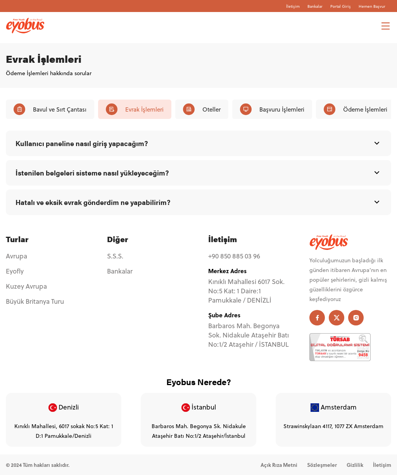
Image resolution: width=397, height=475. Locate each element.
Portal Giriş (340, 6)
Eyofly (15, 271)
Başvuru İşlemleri (272, 109)
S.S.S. (115, 256)
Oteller (202, 109)
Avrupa (16, 256)
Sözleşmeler (322, 464)
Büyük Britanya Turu (35, 301)
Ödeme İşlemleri (355, 109)
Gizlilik (355, 464)
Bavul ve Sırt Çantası (50, 109)
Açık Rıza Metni (279, 464)
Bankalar (315, 6)
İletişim (293, 6)
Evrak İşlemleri (135, 109)
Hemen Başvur (372, 6)
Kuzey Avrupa (26, 286)
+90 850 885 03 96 (234, 256)
